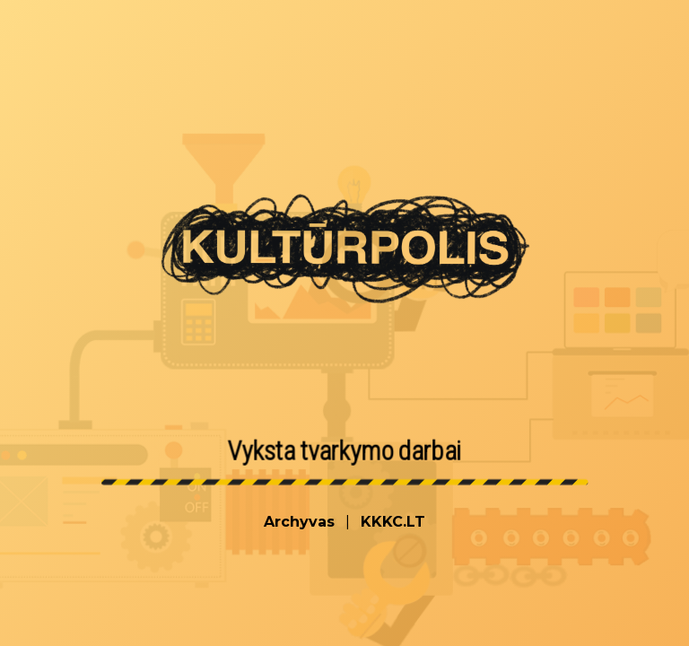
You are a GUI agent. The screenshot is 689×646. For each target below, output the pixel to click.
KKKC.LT (393, 521)
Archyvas (299, 521)
